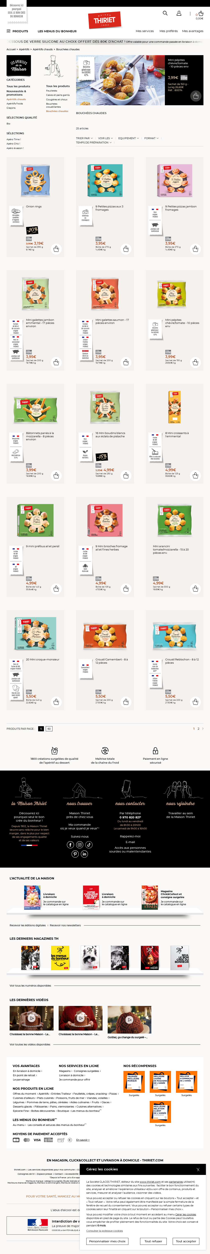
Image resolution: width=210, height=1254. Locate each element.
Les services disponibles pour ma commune (51, 1169)
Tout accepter (186, 1241)
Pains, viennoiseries (62, 1106)
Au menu (18, 1124)
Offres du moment (24, 1093)
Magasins (65, 1071)
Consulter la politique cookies (104, 1230)
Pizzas (113, 1093)
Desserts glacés (22, 1106)
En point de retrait (24, 1075)
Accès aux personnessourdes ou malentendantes (130, 849)
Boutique (63, 1110)
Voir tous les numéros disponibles (30, 985)
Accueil (11, 49)
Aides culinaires (79, 1102)
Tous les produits (18, 86)
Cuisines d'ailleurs (24, 1098)
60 (49, 728)
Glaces (106, 1102)
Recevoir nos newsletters (65, 925)
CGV (79, 1169)
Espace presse (44, 1174)
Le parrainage (21, 1079)
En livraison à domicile (26, 1071)
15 (41, 728)
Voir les (104, 138)
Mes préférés (169, 31)
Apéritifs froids (15, 103)
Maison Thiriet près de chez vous (79, 815)
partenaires (176, 1181)
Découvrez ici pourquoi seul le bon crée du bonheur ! (29, 817)
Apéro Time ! (14, 139)
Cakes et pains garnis (58, 95)
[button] (179, 14)
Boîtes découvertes (43, 1110)
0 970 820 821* (130, 817)
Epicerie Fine (21, 1110)
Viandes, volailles (97, 1098)
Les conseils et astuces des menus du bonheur (57, 1124)
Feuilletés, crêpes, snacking (90, 1093)
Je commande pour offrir (74, 1079)
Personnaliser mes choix (107, 1241)
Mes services (145, 31)
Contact (59, 1174)
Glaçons (11, 107)
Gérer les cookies (185, 1214)
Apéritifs (24, 49)
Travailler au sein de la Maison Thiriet (180, 815)
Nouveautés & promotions (16, 92)
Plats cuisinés (45, 1098)
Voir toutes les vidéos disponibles (30, 1044)
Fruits (95, 1102)
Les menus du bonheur (57, 31)
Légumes (18, 1102)
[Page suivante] (202, 728)
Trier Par (83, 138)
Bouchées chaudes (68, 49)
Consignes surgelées (86, 1071)
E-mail (130, 842)
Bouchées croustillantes (53, 105)
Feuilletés (51, 90)
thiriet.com (20, 1169)
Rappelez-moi (130, 836)
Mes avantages (192, 31)
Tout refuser (153, 1241)
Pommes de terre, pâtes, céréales (47, 1102)
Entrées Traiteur (61, 1093)
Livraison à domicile (71, 1075)
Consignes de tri (26, 1174)
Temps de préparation (92, 142)
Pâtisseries (41, 1106)
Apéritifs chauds (43, 49)
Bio (8, 123)
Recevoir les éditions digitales (28, 925)
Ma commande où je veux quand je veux (79, 826)
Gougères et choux (56, 99)
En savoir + (83, 1139)
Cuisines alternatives (89, 1106)
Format (149, 138)
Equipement (127, 138)
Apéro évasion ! (15, 148)
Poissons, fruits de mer (70, 1098)
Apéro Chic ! (13, 143)
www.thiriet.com (150, 1181)
